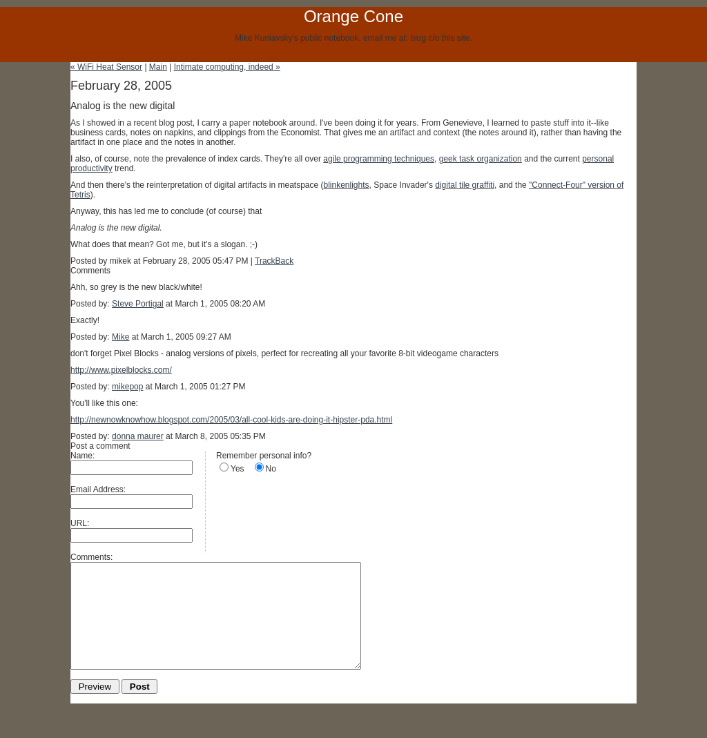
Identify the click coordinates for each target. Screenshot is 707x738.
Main (158, 67)
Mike (120, 337)
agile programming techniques (378, 159)
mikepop (127, 386)
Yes (237, 469)
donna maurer (138, 436)
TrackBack (274, 261)
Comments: (91, 557)
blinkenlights (346, 185)
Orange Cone (353, 16)
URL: (79, 523)
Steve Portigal (138, 304)
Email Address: (98, 489)
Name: (82, 455)
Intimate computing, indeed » (227, 67)
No (271, 469)
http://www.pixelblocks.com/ (121, 370)
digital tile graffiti (464, 185)
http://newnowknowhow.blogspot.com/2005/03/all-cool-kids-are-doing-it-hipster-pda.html (231, 420)
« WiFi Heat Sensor (106, 67)
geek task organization (480, 159)
